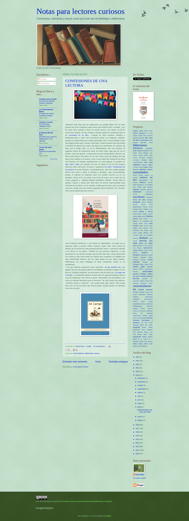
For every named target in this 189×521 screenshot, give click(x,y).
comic (145, 167)
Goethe (145, 209)
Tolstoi (150, 327)
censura (150, 157)
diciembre (141, 378)
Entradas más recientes (75, 361)
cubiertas (142, 169)
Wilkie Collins (138, 344)
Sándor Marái (139, 301)
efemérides (137, 192)
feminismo (149, 197)
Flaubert (150, 200)
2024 (138, 357)
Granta (135, 211)
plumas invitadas (139, 274)
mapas (135, 250)
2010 (138, 454)
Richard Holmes (138, 292)
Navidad (143, 259)
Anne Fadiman (78, 353)
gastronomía (137, 207)
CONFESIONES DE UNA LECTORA (144, 411)
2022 (138, 364)
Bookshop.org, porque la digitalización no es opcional (48, 139)
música (150, 255)
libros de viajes (146, 243)
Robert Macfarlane (139, 294)
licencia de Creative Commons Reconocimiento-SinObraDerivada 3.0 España (83, 501)
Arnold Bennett (138, 138)
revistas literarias (145, 290)
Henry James (148, 214)
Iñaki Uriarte (143, 218)
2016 (138, 432)
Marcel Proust (143, 250)
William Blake (148, 344)
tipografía (136, 327)
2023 (138, 361)
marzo (140, 417)
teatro (144, 318)
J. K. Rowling (143, 221)
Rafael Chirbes (144, 281)
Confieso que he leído (48, 99)
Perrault (135, 271)
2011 (138, 450)
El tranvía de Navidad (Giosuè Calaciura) (46, 102)
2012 (138, 446)
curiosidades (140, 172)
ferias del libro (139, 200)
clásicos (136, 165)
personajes (148, 271)
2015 (138, 436)
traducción (136, 329)
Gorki (151, 209)
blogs (135, 150)
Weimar (150, 341)
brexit (140, 153)
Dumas (140, 185)
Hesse (144, 216)
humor (135, 219)
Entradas (42, 79)
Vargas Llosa (148, 332)
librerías (143, 241)
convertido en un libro (78, 135)
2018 (138, 425)
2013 (138, 443)
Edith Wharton (148, 187)
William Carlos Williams (140, 346)
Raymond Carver (147, 283)
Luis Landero (149, 245)
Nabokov (135, 257)
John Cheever (143, 228)
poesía (150, 274)
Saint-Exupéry (148, 299)
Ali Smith (149, 133)
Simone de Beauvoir (139, 311)
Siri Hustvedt (147, 313)
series (151, 301)
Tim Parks (149, 325)
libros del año (137, 245)
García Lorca (147, 204)
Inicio (98, 361)
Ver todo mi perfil (139, 478)
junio (140, 400)
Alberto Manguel (139, 133)
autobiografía (144, 140)
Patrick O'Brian (138, 269)
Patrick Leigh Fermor (143, 267)
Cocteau (135, 167)
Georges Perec (138, 209)
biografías (149, 148)
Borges (139, 150)
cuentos (150, 169)
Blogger (108, 516)
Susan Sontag (137, 318)
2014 (138, 439)
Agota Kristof (148, 131)
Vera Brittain (137, 334)
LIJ (143, 245)
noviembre (142, 382)
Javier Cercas (143, 226)
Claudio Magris (147, 165)
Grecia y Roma (146, 211)
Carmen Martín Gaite (145, 155)
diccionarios (143, 180)
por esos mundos (139, 276)
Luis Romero (137, 248)
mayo (140, 403)
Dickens (143, 182)
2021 (138, 368)
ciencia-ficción (138, 162)
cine (145, 162)
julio (139, 396)
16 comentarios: (99, 346)
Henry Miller (137, 216)
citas (151, 162)
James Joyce (143, 223)
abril (139, 407)
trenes (143, 329)
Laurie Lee (142, 235)
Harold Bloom (137, 214)
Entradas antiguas (118, 361)
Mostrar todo (53, 159)
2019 (138, 375)
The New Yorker (147, 322)
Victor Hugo (148, 334)
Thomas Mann (138, 325)
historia (149, 216)
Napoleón (143, 257)
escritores (139, 196)
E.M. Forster (137, 187)
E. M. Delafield (148, 185)
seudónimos (137, 304)
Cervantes (136, 160)
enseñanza (149, 194)
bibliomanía (89, 353)
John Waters (144, 230)
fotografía (136, 202)
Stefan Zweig (148, 315)
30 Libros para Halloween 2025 (45, 125)
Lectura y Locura (46, 122)
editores (136, 189)
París (151, 264)
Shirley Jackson (147, 308)
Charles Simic (147, 160)
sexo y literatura (147, 304)
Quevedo (144, 278)
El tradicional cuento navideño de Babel (46, 115)
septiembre (142, 389)
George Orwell (148, 207)
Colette (141, 167)
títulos (144, 327)
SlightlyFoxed (137, 315)
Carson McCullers (139, 157)
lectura (97, 353)
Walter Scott (143, 341)
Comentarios (43, 83)
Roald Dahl (149, 292)
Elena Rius (140, 475)
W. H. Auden (142, 339)
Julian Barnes (143, 233)
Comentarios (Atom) (80, 367)
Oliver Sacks (144, 264)
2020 (138, 371)
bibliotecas (138, 148)
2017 (138, 428)
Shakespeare (137, 306)
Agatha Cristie (138, 131)
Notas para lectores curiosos (80, 11)
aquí (67, 164)
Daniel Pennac (138, 175)
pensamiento (149, 269)
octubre (141, 385)
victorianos (137, 337)
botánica (146, 150)
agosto (140, 392)
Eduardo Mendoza (147, 189)
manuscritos (148, 248)
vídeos (144, 337)
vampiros (140, 332)
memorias (143, 255)
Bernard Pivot (147, 142)
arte (146, 138)
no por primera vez (113, 267)
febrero (140, 420)
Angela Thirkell (137, 135)
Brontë (145, 153)
